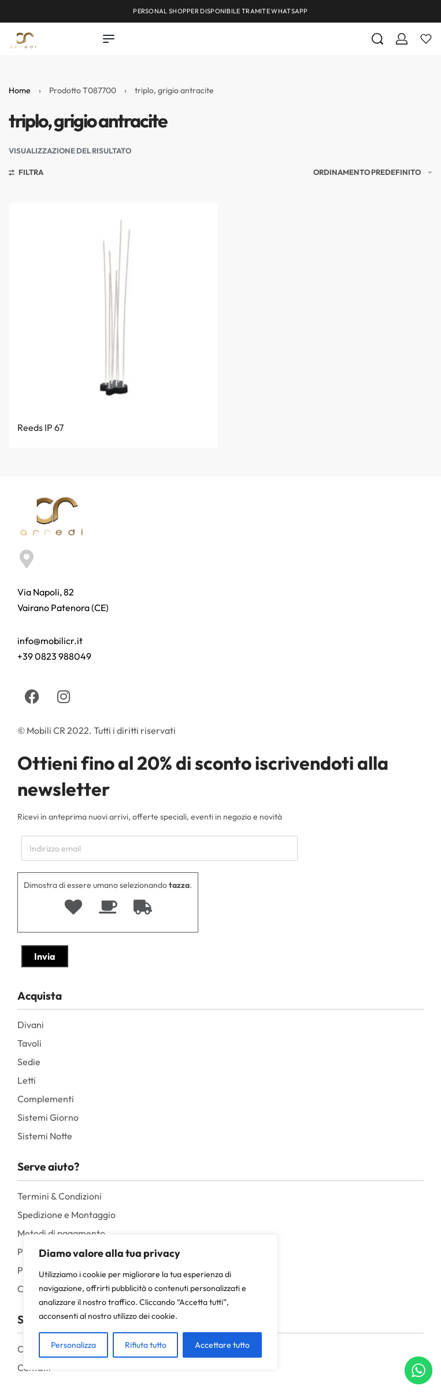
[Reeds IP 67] (113, 307)
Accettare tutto (222, 1345)
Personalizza (73, 1345)
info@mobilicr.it (50, 640)
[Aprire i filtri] (26, 174)
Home (20, 90)
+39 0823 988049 (54, 656)
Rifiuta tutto (145, 1345)
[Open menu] (108, 38)
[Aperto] (426, 38)
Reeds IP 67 (40, 427)
